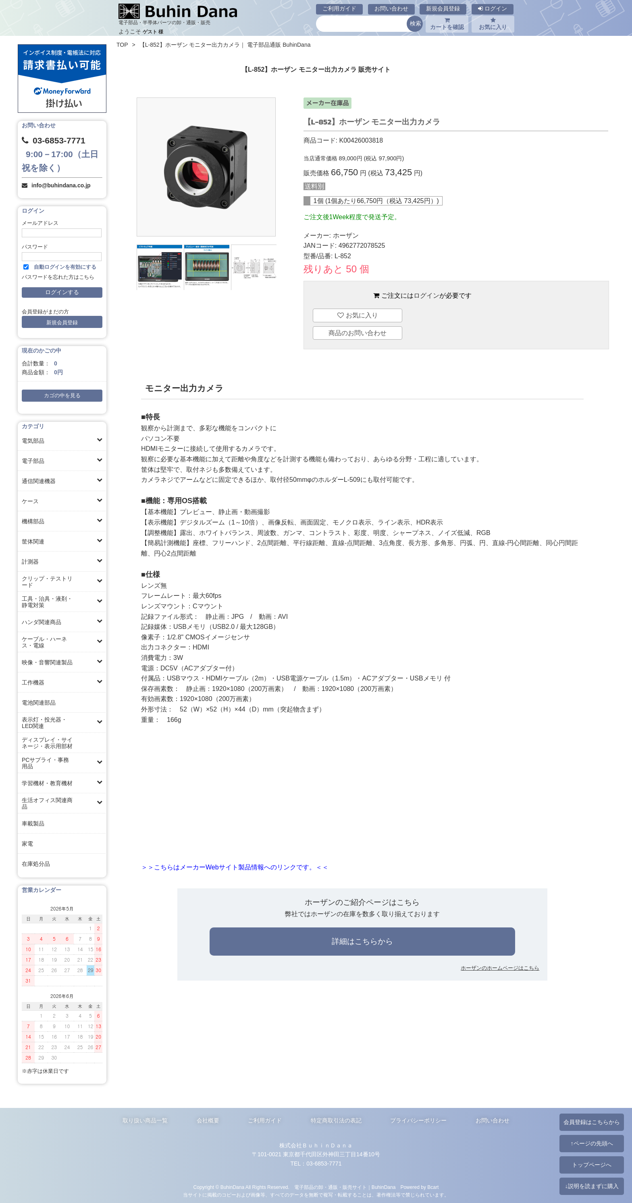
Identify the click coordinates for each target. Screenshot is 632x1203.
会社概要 (208, 1120)
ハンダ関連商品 (41, 622)
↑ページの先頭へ (591, 1143)
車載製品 (33, 823)
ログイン (492, 8)
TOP (122, 44)
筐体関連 (33, 541)
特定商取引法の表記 (336, 1120)
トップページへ (591, 1165)
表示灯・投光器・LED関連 (44, 722)
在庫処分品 (36, 864)
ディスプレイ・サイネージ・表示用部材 (47, 742)
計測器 (30, 561)
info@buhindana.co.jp (61, 185)
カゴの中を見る (62, 395)
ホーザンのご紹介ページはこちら (362, 902)
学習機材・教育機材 (47, 783)
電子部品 (33, 461)
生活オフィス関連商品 (47, 803)
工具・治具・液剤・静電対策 (47, 601)
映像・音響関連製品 (47, 662)
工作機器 (33, 682)
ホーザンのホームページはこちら (500, 968)
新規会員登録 (443, 8)
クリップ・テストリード (47, 581)
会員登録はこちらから (591, 1122)
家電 (27, 843)
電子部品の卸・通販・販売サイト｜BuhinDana (345, 1187)
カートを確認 (447, 23)
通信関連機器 (39, 481)
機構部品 (33, 521)
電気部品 (33, 441)
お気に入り (493, 23)
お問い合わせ (391, 8)
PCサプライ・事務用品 (45, 763)
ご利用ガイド (339, 8)
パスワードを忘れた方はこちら (58, 277)
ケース (30, 501)
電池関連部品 (39, 702)
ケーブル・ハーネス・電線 (44, 642)
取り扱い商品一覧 (145, 1120)
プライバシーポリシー (418, 1120)
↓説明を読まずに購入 (591, 1186)
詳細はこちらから (362, 941)
